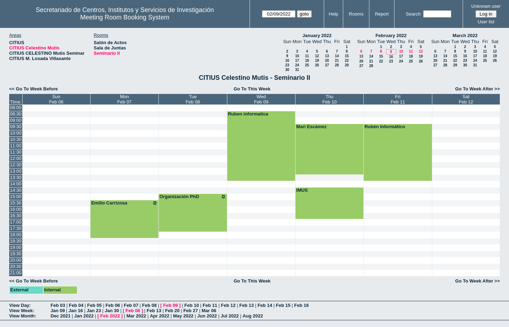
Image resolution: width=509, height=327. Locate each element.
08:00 (16, 107)
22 (347, 61)
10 (297, 56)
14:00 (16, 183)
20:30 (16, 266)
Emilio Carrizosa (124, 203)
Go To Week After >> (477, 88)
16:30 (16, 215)
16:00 (16, 209)
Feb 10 (191, 305)
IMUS (302, 190)
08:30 (16, 114)
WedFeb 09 (261, 99)
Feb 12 (228, 305)
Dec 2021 (60, 316)
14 (337, 56)
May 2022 (183, 316)
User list (486, 21)
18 (307, 61)
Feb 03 (58, 305)
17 (297, 61)
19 (317, 61)
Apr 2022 (159, 316)
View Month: (22, 316)
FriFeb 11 (398, 99)
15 (347, 56)
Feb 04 (76, 305)
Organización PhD (192, 197)
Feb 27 (190, 310)
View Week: (21, 310)
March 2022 (465, 35)
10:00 (16, 133)
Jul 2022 (230, 316)
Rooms (356, 14)
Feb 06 (112, 305)
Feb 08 (149, 305)
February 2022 (390, 35)
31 (297, 70)
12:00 (16, 158)
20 (327, 61)
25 (307, 65)
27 (327, 65)
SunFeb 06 (56, 99)
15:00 (16, 196)
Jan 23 (94, 310)
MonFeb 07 (124, 99)
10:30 (16, 139)
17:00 (16, 222)
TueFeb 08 (193, 99)
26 (317, 65)
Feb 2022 (110, 316)
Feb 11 (210, 305)
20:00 (16, 260)
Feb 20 (172, 310)
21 (337, 61)
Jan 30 (112, 310)
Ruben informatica (248, 114)
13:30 (16, 177)
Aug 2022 (252, 316)
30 (287, 70)
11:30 (16, 152)
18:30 (16, 241)
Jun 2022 (207, 316)
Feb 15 (283, 305)
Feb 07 (131, 305)
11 (307, 56)
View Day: (20, 305)
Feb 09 (170, 305)
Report (382, 14)
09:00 (16, 120)
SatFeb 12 (466, 99)
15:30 (16, 203)
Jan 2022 (84, 316)
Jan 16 (76, 310)
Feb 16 (301, 305)
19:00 (16, 247)
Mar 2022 (136, 316)
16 (287, 61)
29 (347, 65)
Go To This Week (252, 88)
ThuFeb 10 (329, 99)
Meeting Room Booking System (124, 17)
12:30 (16, 164)
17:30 (16, 228)
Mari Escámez (311, 126)
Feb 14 (265, 305)
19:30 (16, 253)
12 (317, 56)
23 (287, 65)
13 (327, 56)
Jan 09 (58, 310)
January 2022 (317, 35)
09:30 (16, 126)
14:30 (16, 190)
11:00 (16, 145)
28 (337, 65)
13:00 (16, 171)
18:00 (16, 234)
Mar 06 (208, 310)
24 (297, 65)
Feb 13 (246, 305)
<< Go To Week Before (33, 88)
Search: (414, 14)
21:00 (16, 272)
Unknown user (486, 6)
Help (333, 14)
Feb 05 (94, 305)
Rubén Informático (384, 126)
